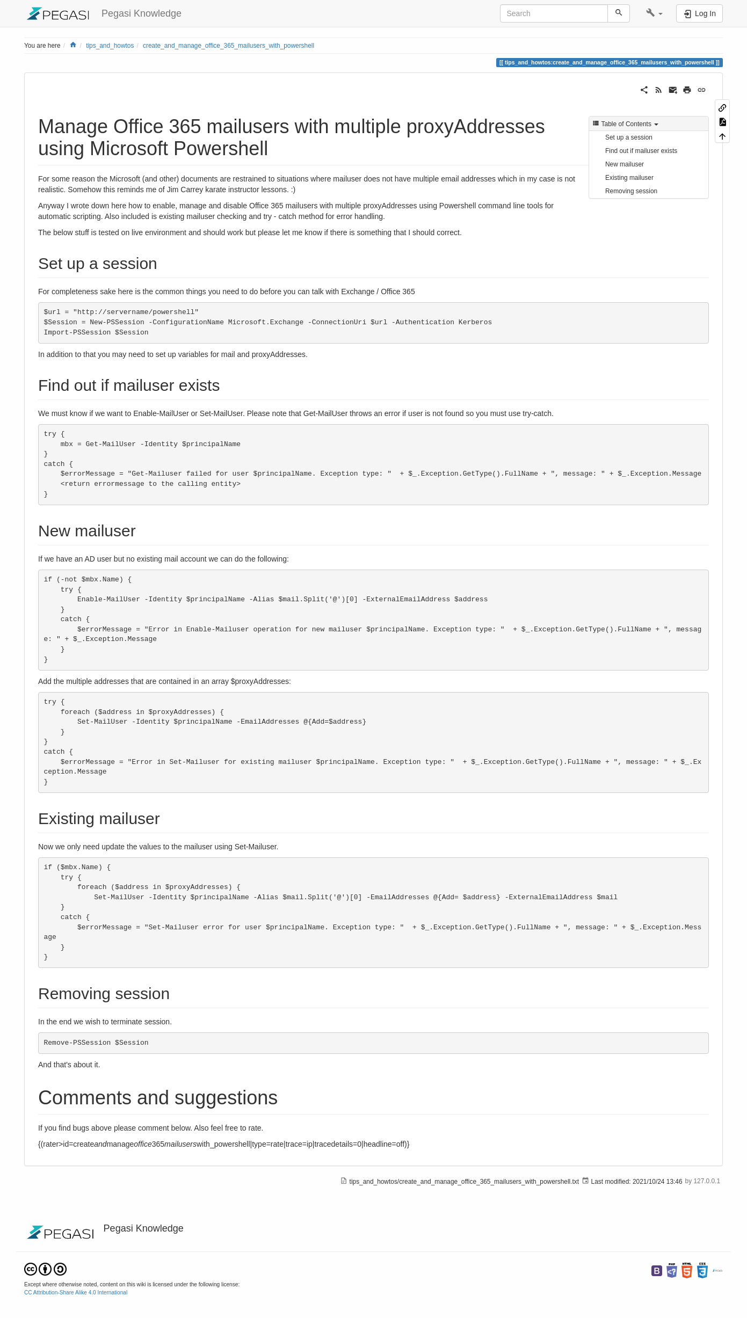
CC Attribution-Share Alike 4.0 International (75, 1292)
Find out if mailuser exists (641, 151)
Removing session (631, 191)
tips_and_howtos (110, 45)
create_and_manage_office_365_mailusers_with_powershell (228, 45)
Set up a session (628, 137)
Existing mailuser (629, 177)
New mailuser (624, 164)
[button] (654, 13)
